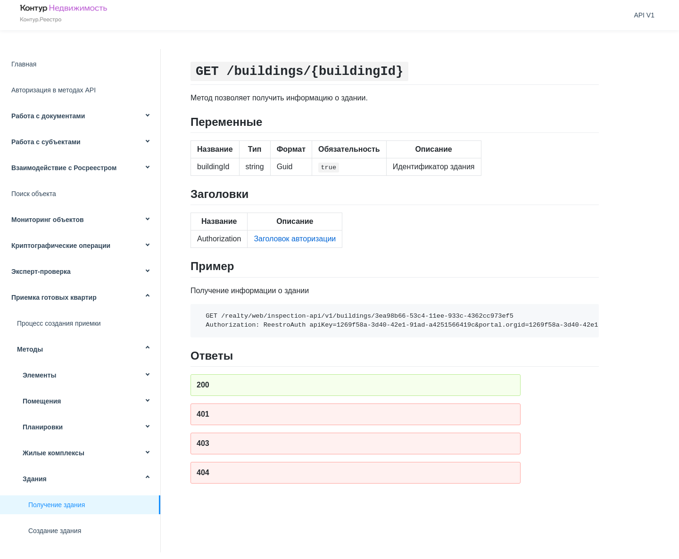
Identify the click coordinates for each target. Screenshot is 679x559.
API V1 (644, 15)
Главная (23, 64)
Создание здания (54, 530)
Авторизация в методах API (53, 90)
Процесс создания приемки (59, 323)
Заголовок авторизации (295, 239)
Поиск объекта (33, 193)
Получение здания (56, 505)
